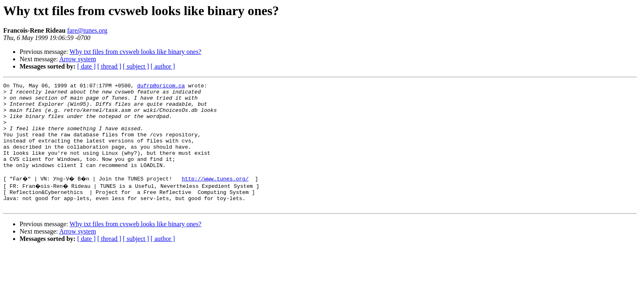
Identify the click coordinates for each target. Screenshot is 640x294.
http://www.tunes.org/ (218, 196)
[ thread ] (109, 66)
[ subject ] (136, 66)
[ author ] (163, 66)
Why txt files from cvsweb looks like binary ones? (135, 51)
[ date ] (86, 66)
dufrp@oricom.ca (161, 86)
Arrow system (77, 59)
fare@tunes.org (87, 30)
